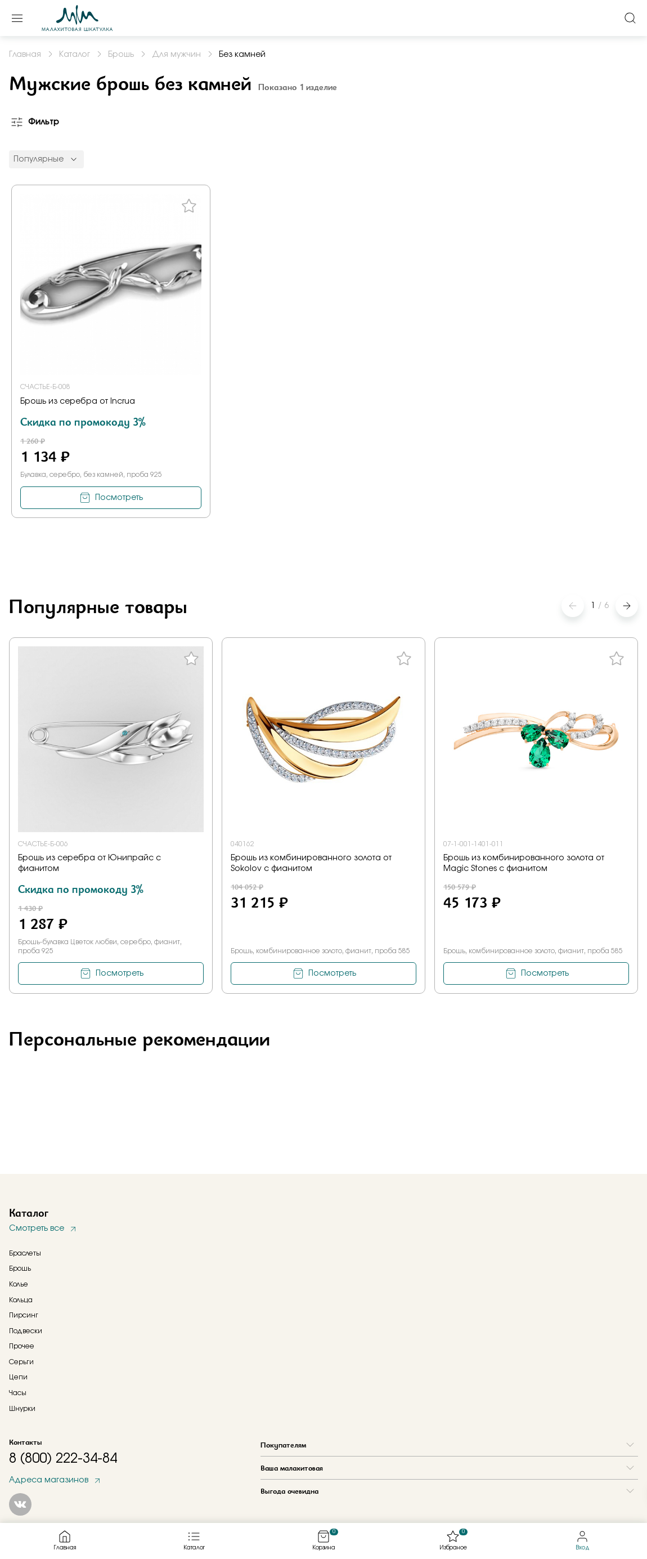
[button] (626, 606)
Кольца (21, 1300)
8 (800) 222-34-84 (63, 1459)
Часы (17, 1393)
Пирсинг (23, 1315)
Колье (18, 1284)
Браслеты (25, 1253)
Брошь (20, 1268)
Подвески (25, 1331)
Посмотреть (119, 498)
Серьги (21, 1362)
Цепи (18, 1377)
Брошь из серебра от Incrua (77, 401)
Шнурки (22, 1408)
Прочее (21, 1346)
